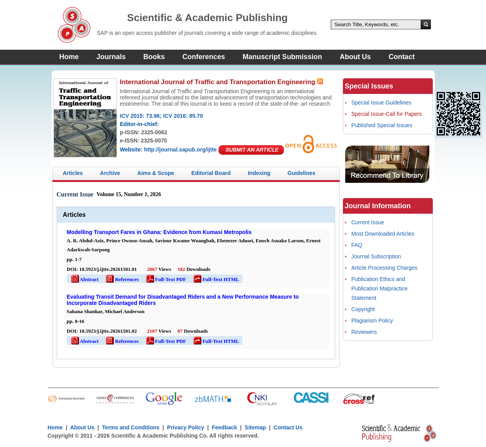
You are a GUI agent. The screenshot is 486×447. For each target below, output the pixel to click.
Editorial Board (210, 173)
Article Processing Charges (384, 268)
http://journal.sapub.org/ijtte (180, 149)
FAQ (356, 245)
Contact (402, 57)
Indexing (259, 173)
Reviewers (364, 332)
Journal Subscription (376, 256)
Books (154, 57)
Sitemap (255, 427)
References (121, 279)
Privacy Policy (186, 427)
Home (69, 57)
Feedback (224, 427)
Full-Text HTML (215, 279)
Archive (110, 173)
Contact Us (288, 427)
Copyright (363, 309)
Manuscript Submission (282, 57)
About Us (355, 57)
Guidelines (301, 173)
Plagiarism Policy (372, 320)
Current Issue (367, 222)
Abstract (84, 279)
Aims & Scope (155, 173)
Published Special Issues (381, 125)
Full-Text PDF (165, 279)
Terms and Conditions (131, 427)
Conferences (204, 57)
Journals (111, 57)
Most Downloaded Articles (382, 234)
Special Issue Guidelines (381, 102)
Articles (73, 173)
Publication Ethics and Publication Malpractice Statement (379, 288)
